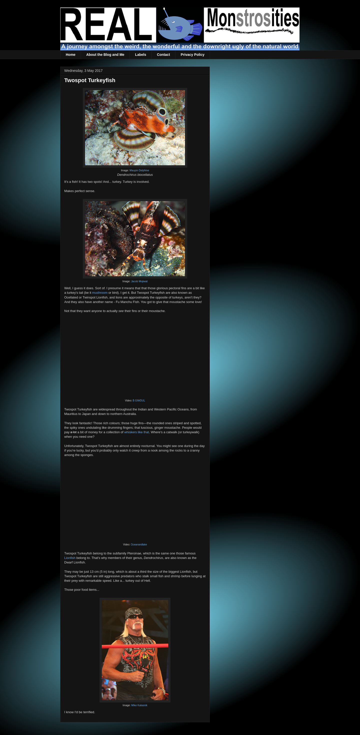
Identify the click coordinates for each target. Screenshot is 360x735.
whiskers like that (136, 432)
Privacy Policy (192, 55)
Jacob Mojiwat (139, 281)
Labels (140, 55)
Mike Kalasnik (139, 705)
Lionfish (70, 558)
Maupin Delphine (139, 170)
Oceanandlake (139, 544)
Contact (163, 55)
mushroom (100, 293)
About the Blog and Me (105, 55)
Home (71, 55)
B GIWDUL (139, 400)
